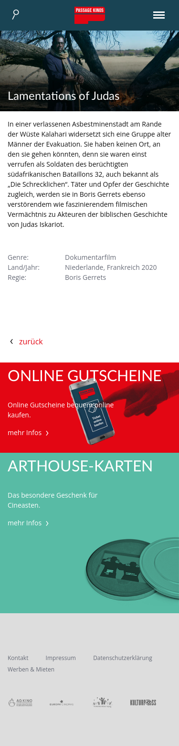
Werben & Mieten (31, 669)
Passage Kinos (89, 15)
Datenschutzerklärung (122, 658)
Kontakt (18, 658)
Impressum (61, 658)
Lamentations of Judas (63, 96)
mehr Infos (29, 432)
